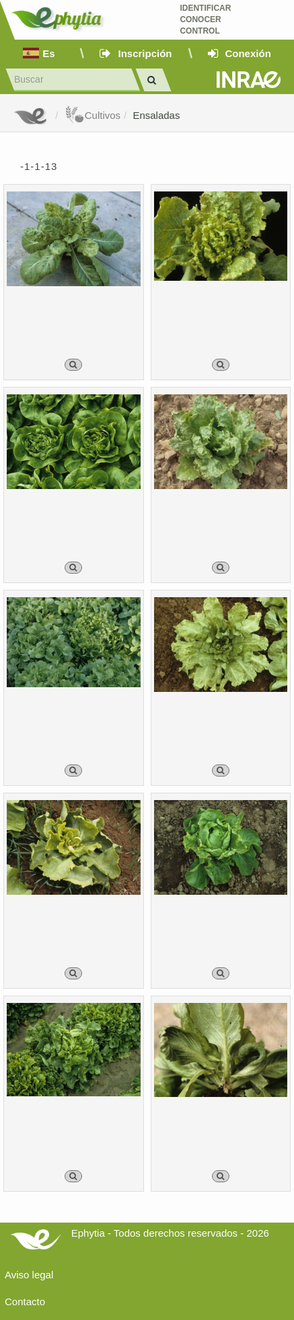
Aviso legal (29, 1274)
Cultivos (92, 115)
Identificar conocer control (205, 19)
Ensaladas (156, 115)
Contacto (25, 1301)
